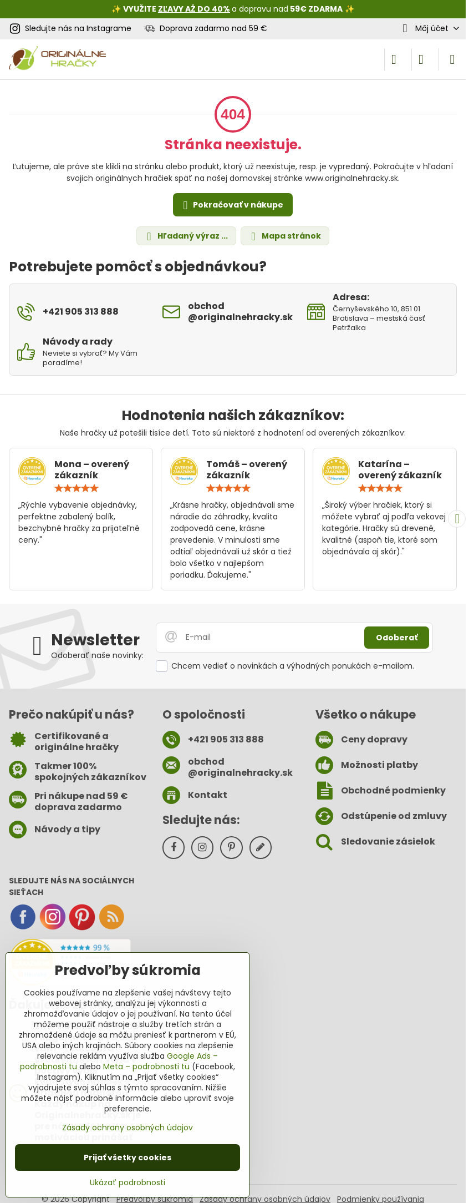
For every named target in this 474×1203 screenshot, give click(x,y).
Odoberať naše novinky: (97, 655)
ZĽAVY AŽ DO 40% (194, 8)
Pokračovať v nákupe (231, 205)
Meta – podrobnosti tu (146, 1066)
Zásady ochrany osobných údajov (127, 1127)
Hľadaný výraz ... (186, 236)
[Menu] (452, 59)
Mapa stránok (284, 236)
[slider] (76, 488)
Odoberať (396, 637)
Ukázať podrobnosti (127, 1182)
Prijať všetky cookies (127, 1157)
